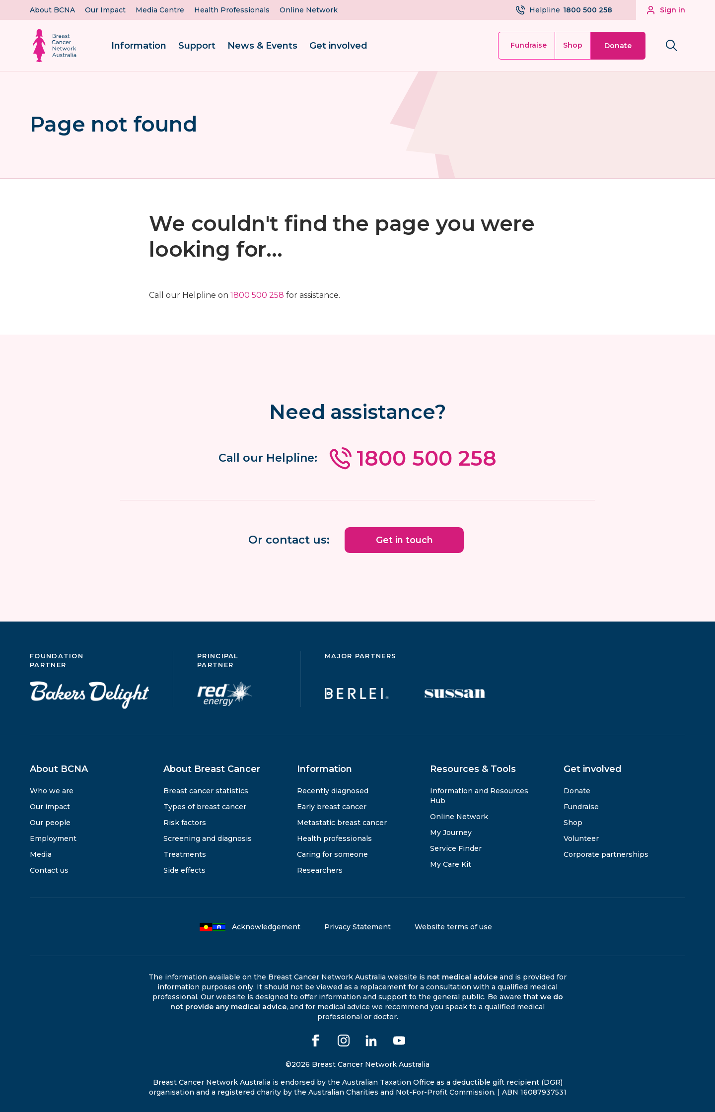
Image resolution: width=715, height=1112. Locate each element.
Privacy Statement (357, 924)
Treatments (184, 851)
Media (41, 851)
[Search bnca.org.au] (671, 46)
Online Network (309, 9)
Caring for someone (332, 851)
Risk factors (184, 820)
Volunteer (581, 836)
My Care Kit (450, 861)
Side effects (184, 867)
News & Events (262, 45)
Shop (572, 45)
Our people (50, 820)
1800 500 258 (257, 295)
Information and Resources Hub (479, 793)
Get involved (338, 45)
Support (196, 45)
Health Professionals (232, 9)
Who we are (51, 788)
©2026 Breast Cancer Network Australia (357, 1061)
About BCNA (52, 9)
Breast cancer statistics (205, 788)
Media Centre (160, 9)
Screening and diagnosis (207, 836)
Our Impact (105, 9)
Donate (618, 45)
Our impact (50, 804)
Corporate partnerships (606, 851)
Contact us (49, 867)
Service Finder (456, 845)
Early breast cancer (331, 804)
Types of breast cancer (204, 804)
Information (138, 45)
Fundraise (528, 45)
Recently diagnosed (332, 788)
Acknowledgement (249, 924)
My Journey (451, 830)
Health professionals (334, 836)
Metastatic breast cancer (342, 820)
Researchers (320, 867)
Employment (53, 836)
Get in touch (404, 537)
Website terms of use (453, 924)
